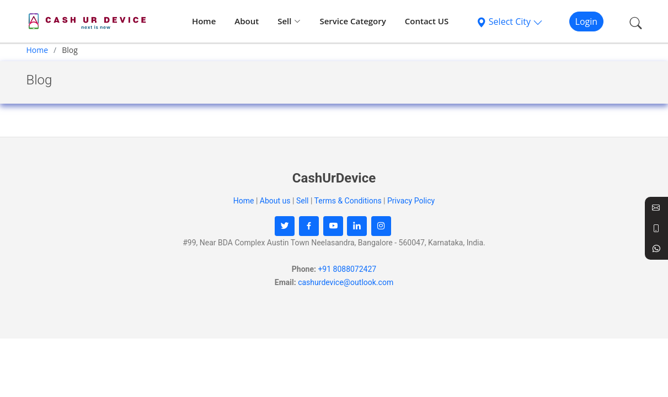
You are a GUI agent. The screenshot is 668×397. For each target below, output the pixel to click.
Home (204, 20)
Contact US (427, 20)
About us (275, 200)
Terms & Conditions (348, 200)
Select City (510, 21)
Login (586, 21)
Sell (289, 20)
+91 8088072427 (347, 269)
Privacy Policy (411, 200)
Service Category (352, 20)
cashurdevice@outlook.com (345, 282)
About (246, 20)
